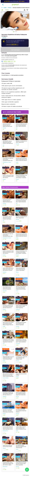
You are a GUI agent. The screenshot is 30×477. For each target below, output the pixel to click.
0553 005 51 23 (9, 61)
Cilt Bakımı (10, 7)
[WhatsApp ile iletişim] (27, 470)
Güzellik (5, 7)
